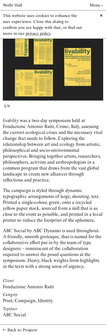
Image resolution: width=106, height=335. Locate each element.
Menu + (96, 5)
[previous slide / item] (28, 67)
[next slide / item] (78, 67)
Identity (45, 301)
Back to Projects (20, 330)
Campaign (25, 301)
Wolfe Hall (12, 5)
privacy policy (38, 33)
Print (7, 301)
